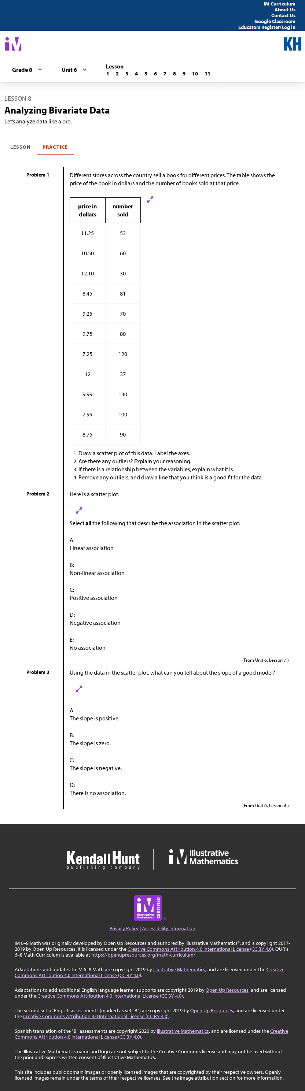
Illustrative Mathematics (179, 969)
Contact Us (283, 15)
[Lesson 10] (195, 74)
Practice (55, 147)
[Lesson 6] (155, 74)
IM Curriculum (279, 4)
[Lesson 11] (207, 74)
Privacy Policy (124, 928)
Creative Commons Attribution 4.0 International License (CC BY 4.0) (200, 949)
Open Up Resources (227, 990)
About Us (285, 9)
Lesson (20, 147)
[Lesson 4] (136, 74)
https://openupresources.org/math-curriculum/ (143, 954)
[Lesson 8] (174, 74)
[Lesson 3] (127, 74)
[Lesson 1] (108, 74)
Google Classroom (274, 21)
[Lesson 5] (146, 74)
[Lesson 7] (165, 74)
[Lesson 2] (117, 74)
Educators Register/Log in (266, 27)
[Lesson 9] (184, 74)
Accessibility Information (168, 928)
